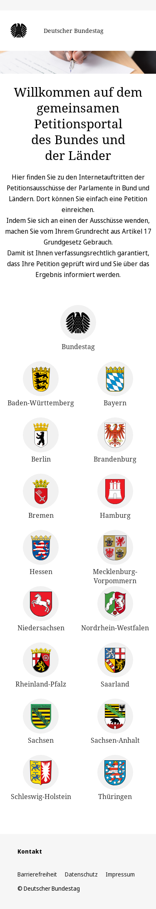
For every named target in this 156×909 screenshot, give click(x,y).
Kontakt (29, 851)
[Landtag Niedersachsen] (40, 609)
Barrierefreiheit (37, 874)
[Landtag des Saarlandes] (115, 665)
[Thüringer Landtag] (115, 778)
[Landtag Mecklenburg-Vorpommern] (115, 557)
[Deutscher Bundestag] (78, 333)
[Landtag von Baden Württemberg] (40, 384)
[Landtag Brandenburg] (115, 440)
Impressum (120, 874)
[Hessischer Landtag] (41, 553)
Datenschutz (81, 874)
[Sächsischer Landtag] (41, 722)
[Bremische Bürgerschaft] (41, 497)
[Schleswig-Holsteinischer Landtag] (41, 778)
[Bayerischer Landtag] (115, 384)
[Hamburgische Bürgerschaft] (115, 497)
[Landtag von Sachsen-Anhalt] (115, 722)
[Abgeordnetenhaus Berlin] (41, 440)
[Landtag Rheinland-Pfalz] (40, 665)
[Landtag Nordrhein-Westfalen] (115, 609)
